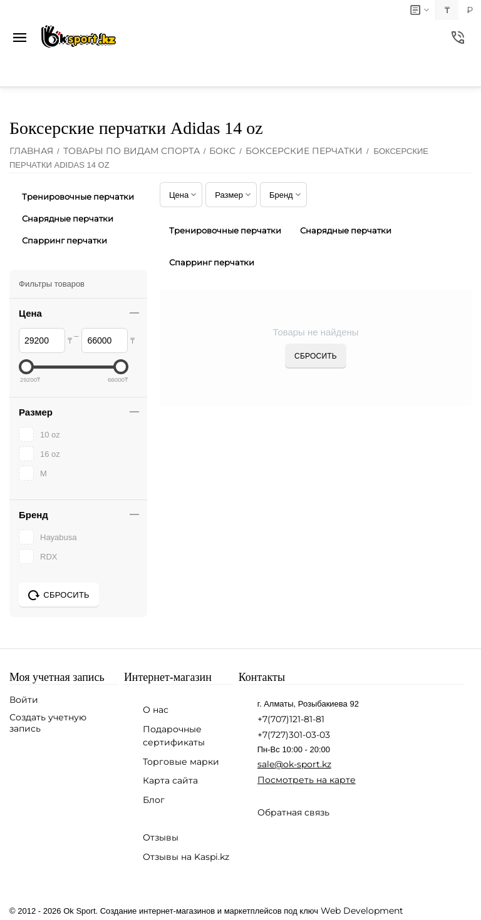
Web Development (362, 910)
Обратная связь (293, 812)
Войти (23, 699)
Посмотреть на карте (306, 779)
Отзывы (160, 837)
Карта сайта (170, 780)
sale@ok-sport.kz (294, 764)
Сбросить (315, 356)
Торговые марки (181, 761)
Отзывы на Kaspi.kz (186, 856)
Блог (154, 799)
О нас (155, 709)
